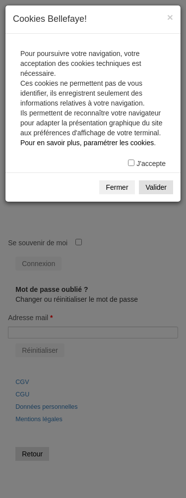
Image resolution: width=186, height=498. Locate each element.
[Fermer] (170, 17)
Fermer (117, 187)
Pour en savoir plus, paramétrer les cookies (87, 143)
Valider (156, 187)
